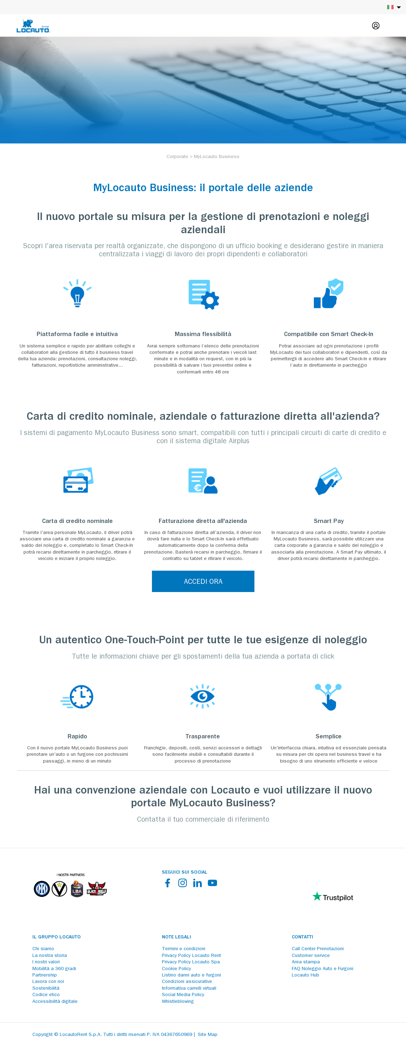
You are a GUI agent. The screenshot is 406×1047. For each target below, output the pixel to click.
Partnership (44, 975)
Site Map (207, 1034)
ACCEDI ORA (203, 582)
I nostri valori (46, 962)
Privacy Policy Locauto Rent (191, 955)
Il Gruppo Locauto (56, 937)
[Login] (376, 26)
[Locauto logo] (33, 25)
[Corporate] (177, 157)
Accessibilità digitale (55, 1001)
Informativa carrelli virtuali (189, 988)
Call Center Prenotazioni (318, 949)
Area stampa (306, 962)
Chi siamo (43, 949)
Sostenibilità (45, 988)
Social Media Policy (183, 995)
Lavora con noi (48, 981)
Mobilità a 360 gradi (54, 969)
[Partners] (70, 902)
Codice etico (46, 995)
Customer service (311, 955)
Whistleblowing (178, 1001)
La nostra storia (49, 955)
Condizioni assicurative (187, 981)
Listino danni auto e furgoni (191, 975)
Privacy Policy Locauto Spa (191, 962)
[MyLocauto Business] (216, 157)
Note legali (176, 937)
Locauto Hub (305, 975)
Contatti (302, 937)
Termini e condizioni (183, 949)
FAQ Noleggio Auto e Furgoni (322, 969)
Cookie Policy (176, 969)
